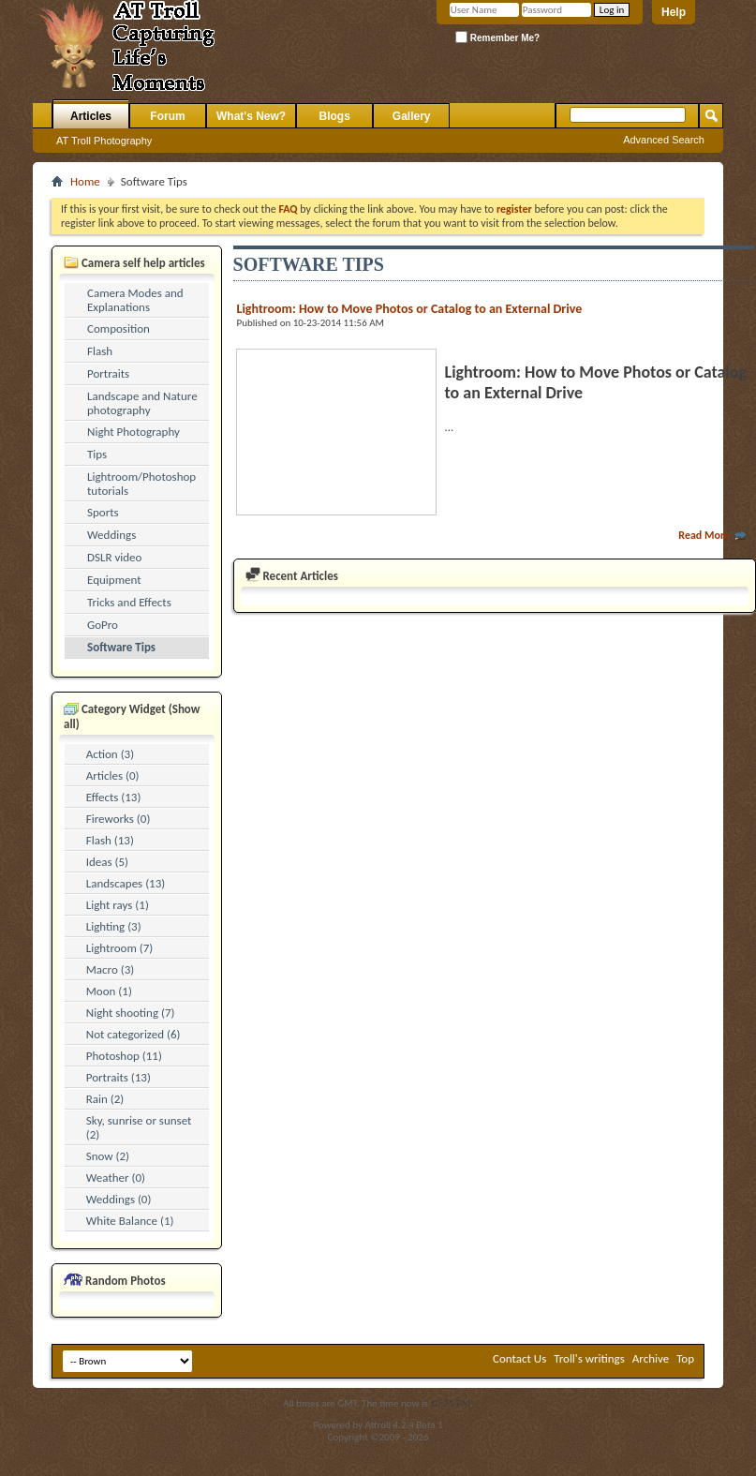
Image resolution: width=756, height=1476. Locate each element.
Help (673, 12)
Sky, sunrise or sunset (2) (139, 1127)
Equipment (114, 580)
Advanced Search (663, 139)
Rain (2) (105, 1099)
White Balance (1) (130, 1221)
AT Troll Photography (104, 140)
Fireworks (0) (118, 819)
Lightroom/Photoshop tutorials (141, 484)
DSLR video (114, 557)
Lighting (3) (113, 926)
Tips (97, 454)
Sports (103, 512)
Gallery (412, 116)
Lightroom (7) (119, 948)
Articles (90, 116)
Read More (713, 535)
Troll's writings (589, 1358)
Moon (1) (109, 991)
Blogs (334, 116)
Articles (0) (113, 775)
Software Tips (121, 647)
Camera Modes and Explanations (135, 300)
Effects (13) (113, 797)
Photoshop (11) (124, 1056)
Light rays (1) (117, 905)
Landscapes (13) (125, 883)
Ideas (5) (107, 862)
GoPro (102, 625)
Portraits (108, 373)
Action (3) (110, 754)
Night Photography (133, 432)
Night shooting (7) (130, 1013)
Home (85, 181)
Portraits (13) (118, 1077)
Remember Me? (497, 37)
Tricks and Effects (129, 602)
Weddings (111, 535)
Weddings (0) (119, 1199)
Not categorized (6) (133, 1034)
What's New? (251, 116)
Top (685, 1358)
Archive (650, 1358)
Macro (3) (110, 969)
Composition (118, 328)
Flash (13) (110, 840)
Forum (167, 116)
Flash (99, 351)
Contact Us (519, 1358)
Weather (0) (115, 1177)
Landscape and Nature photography (142, 403)
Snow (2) (107, 1156)
